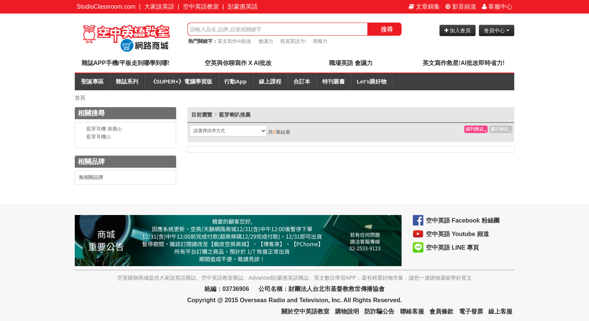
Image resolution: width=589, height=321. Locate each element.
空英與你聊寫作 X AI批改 (238, 63)
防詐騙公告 (379, 311)
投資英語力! (293, 41)
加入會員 (457, 30)
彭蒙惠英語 (243, 6)
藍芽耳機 (98, 136)
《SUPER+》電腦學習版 (181, 81)
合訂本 (301, 81)
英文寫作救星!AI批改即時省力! (464, 63)
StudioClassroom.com (106, 6)
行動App (235, 81)
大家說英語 (159, 6)
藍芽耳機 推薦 (104, 129)
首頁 (80, 98)
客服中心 (497, 6)
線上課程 (270, 81)
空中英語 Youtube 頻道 (457, 234)
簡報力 (320, 41)
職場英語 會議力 (351, 63)
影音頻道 (461, 6)
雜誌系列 (127, 81)
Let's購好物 (372, 81)
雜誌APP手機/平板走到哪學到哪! (126, 63)
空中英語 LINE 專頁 (452, 247)
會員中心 (496, 30)
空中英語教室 (201, 6)
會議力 (265, 41)
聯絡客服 (412, 311)
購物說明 (347, 311)
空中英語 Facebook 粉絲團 (463, 220)
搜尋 (387, 29)
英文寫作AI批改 (234, 41)
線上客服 (500, 311)
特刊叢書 (333, 81)
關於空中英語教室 (305, 311)
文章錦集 (424, 6)
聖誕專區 (92, 81)
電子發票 (471, 311)
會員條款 (441, 311)
